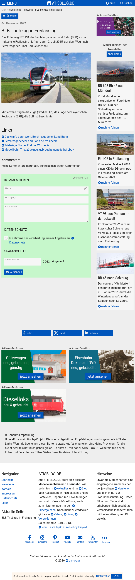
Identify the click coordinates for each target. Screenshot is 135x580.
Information (104, 576)
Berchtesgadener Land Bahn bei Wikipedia (31, 141)
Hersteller (123, 488)
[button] (36, 333)
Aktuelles (62, 488)
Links (70, 514)
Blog (84, 488)
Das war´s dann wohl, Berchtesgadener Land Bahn (36, 136)
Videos (58, 514)
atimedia (74, 560)
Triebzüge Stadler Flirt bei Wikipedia (27, 145)
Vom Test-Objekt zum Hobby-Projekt (64, 527)
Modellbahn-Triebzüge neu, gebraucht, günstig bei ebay (39, 149)
